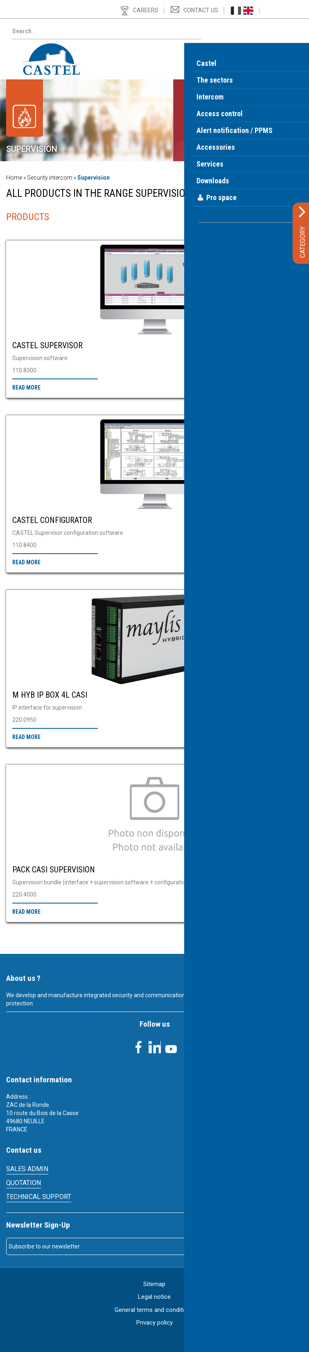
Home (14, 177)
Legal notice (154, 1296)
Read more (26, 387)
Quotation (23, 1183)
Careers (145, 10)
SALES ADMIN (27, 1169)
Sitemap (154, 1284)
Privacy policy (154, 1322)
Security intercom (49, 177)
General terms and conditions (154, 1310)
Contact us (200, 10)
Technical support (38, 1197)
